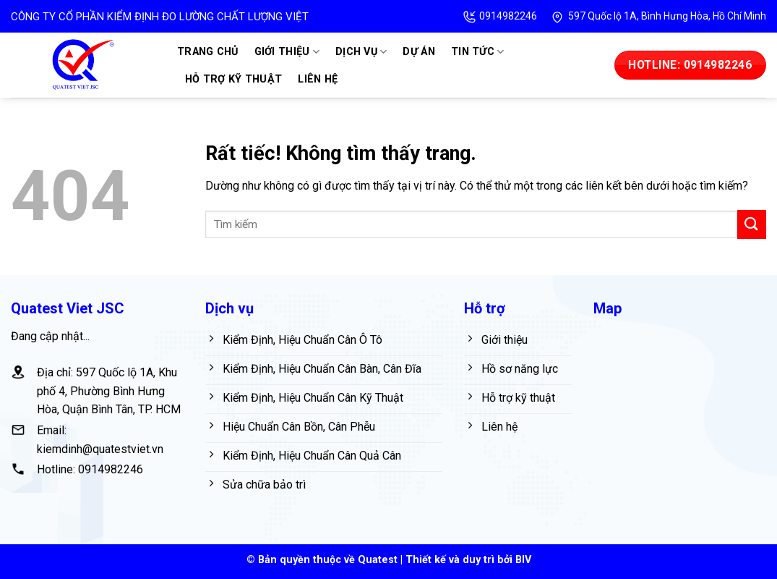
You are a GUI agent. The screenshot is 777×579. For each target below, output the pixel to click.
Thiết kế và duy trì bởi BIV (468, 560)
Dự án (418, 52)
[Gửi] (751, 224)
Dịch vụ (361, 52)
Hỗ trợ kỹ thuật (233, 79)
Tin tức (478, 52)
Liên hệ (318, 79)
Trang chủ (208, 52)
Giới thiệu (286, 52)
